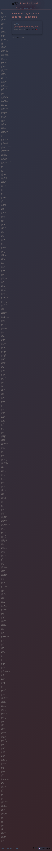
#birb (2, 223)
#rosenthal (3, 683)
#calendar (3, 252)
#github (2, 409)
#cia (2, 271)
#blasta (2, 231)
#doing (2, 332)
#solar (2, 717)
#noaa (2, 571)
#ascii (2, 208)
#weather (3, 805)
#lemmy (3, 486)
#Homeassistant (4, 90)
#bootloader (3, 242)
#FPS (2, 70)
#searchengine (4, 697)
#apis (2, 200)
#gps (2, 424)
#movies (3, 551)
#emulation (21, 29)
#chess (2, 267)
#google (3, 421)
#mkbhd (3, 541)
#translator (3, 772)
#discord (3, 329)
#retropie (3, 675)
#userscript (3, 793)
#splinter (3, 724)
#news (2, 568)
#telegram (3, 749)
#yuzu (2, 839)
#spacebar (3, 722)
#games (3, 400)
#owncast (3, 590)
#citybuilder (3, 275)
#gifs (2, 406)
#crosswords (4, 304)
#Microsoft (3, 119)
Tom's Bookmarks (26, 3)
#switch (21, 31)
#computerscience (5, 297)
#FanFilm (3, 71)
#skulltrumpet (4, 708)
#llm (2, 501)
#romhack (3, 682)
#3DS (2, 20)
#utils (2, 797)
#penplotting (4, 606)
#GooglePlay (4, 88)
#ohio (2, 581)
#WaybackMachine (5, 179)
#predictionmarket (5, 636)
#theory (2, 757)
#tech (2, 748)
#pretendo (3, 639)
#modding (3, 547)
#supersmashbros (5, 741)
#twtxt (2, 783)
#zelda (2, 840)
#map (2, 509)
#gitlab (2, 410)
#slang (2, 709)
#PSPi (2, 138)
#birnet (2, 228)
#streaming (3, 739)
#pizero (2, 617)
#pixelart (3, 614)
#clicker (3, 283)
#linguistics (3, 490)
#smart (2, 712)
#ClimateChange (4, 51)
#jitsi (2, 474)
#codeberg (3, 287)
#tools (2, 767)
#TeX (2, 166)
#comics (3, 293)
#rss (2, 686)
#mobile (3, 544)
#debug (2, 314)
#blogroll (3, 235)
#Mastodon (3, 115)
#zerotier (3, 841)
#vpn (2, 802)
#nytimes (3, 579)
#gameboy (3, 396)
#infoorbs (3, 454)
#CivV (2, 48)
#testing (3, 755)
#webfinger (3, 812)
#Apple (2, 36)
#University (3, 174)
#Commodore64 (4, 54)
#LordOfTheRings (5, 108)
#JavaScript (3, 100)
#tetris (2, 756)
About (21, 8)
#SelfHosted (4, 155)
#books (2, 240)
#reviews (3, 678)
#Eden (2, 63)
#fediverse (3, 369)
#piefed (2, 613)
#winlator (3, 825)
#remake (3, 666)
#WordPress (3, 181)
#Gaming (3, 84)
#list (2, 495)
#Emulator (3, 67)
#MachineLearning (5, 111)
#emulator (3, 352)
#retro (2, 670)
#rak (2, 659)
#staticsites (3, 732)
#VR (2, 175)
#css (2, 305)
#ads (2, 190)
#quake (2, 656)
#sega (2, 699)
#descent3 (3, 324)
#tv (1, 778)
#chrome (3, 270)
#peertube (3, 604)
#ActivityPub (4, 32)
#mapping (3, 510)
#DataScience (4, 61)
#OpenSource (4, 132)
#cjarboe (3, 277)
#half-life (3, 432)
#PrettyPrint (3, 140)
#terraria (3, 752)
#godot (2, 417)
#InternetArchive (4, 96)
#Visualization (4, 178)
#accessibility (4, 185)
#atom (2, 209)
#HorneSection (4, 92)
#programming (4, 641)
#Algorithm (3, 34)
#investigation (4, 464)
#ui (1, 790)
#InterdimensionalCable (6, 94)
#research (3, 668)
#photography (4, 609)
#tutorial (3, 776)
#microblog (3, 535)
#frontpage (3, 389)
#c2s (2, 251)
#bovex (2, 244)
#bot (2, 243)
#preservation (4, 637)
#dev (2, 327)
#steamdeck (3, 735)
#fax (2, 364)
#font (2, 378)
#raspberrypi (3, 660)
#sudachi (3, 740)
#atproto (3, 211)
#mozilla (3, 552)
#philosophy (3, 608)
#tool (2, 766)
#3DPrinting (3, 19)
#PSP (2, 136)
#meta (2, 533)
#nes (2, 563)
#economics (3, 343)
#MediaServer (4, 117)
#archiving (3, 205)
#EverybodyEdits (4, 69)
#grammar (3, 427)
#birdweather (4, 227)
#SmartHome (4, 158)
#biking (2, 221)
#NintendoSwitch (5, 125)
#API (2, 30)
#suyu (2, 743)
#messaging (3, 532)
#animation (3, 196)
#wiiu (2, 820)
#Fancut (3, 73)
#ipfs (2, 466)
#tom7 (2, 764)
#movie (2, 549)
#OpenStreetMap (5, 134)
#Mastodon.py (4, 116)
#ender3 (3, 356)
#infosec (3, 455)
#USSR (2, 173)
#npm (2, 578)
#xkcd (2, 833)
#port (2, 631)
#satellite (3, 690)
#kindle (2, 481)
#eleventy (3, 348)
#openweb (3, 587)
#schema (3, 694)
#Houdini (3, 93)
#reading (3, 663)
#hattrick (3, 437)
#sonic (2, 721)
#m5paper (3, 506)
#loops (2, 504)
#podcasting (3, 625)
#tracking (3, 770)
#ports (2, 633)
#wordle (3, 826)
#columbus (3, 290)
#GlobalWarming (4, 86)
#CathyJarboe (4, 46)
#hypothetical (4, 450)
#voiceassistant (4, 801)
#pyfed (2, 651)
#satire (2, 693)
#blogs (2, 236)
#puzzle (2, 647)
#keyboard (3, 479)
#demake (3, 323)
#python (3, 652)
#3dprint (3, 21)
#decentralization (5, 317)
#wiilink (2, 818)
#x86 (2, 829)
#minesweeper (4, 539)
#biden (2, 220)
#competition (4, 296)
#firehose (3, 374)
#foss (2, 385)
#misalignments (4, 540)
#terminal (3, 751)
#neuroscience (4, 567)
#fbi (2, 366)
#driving (3, 336)
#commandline (4, 294)
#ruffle (2, 687)
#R (1, 144)
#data (2, 309)
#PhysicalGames (4, 139)
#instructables (4, 458)
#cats (2, 258)
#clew (2, 281)
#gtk (2, 428)
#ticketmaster (4, 760)
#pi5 (2, 612)
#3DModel (3, 16)
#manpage (3, 508)
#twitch (2, 780)
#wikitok (3, 824)
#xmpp (2, 834)
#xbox (2, 830)
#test (2, 753)
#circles (3, 273)
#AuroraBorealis (4, 40)
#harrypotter (3, 436)
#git (2, 408)
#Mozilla (3, 120)
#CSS (2, 44)
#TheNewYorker (4, 169)
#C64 (2, 42)
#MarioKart (3, 113)
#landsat (3, 482)
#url (2, 791)
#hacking (3, 431)
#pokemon (3, 626)
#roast (2, 681)
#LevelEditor (4, 105)
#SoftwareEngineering (6, 161)
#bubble (3, 248)
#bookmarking (4, 239)
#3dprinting (3, 23)
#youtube (3, 837)
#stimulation (3, 736)
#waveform (3, 803)
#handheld (3, 435)
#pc (2, 599)
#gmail (2, 414)
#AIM (2, 28)
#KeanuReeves (4, 101)
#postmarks (3, 635)
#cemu (2, 260)
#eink (2, 346)
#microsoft (3, 536)
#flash (2, 375)
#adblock (3, 188)
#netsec (3, 566)
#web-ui (3, 809)
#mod (2, 545)
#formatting (3, 383)
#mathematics (4, 520)
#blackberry (3, 229)
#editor (2, 344)
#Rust (2, 151)
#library (2, 489)
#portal (2, 632)
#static (2, 730)
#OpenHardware (4, 131)
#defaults (3, 321)
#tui (2, 775)
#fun (2, 391)
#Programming (4, 142)
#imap (2, 451)
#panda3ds (3, 594)
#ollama (3, 582)
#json (2, 477)
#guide (2, 429)
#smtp (2, 714)
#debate (3, 313)
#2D (2, 13)
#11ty (2, 12)
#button (2, 250)
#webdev (3, 810)
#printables (3, 640)
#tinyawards (3, 763)
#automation (4, 215)
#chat (2, 263)
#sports (2, 725)
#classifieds (3, 279)
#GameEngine (4, 81)
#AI (2, 25)
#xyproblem (3, 836)
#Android (3, 35)
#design (3, 325)
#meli (2, 527)
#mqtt (2, 554)
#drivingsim (3, 337)
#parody (3, 597)
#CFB (2, 43)
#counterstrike (4, 302)
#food (2, 379)
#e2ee (2, 340)
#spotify (3, 726)
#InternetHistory (4, 97)
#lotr (2, 505)
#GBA (2, 78)
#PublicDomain (4, 143)
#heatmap (3, 439)
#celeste (3, 259)
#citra (2, 274)
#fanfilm (3, 363)
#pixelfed (3, 616)
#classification (4, 278)
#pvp (2, 648)
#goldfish (3, 420)
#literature (3, 497)
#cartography (4, 255)
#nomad (3, 572)
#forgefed (3, 381)
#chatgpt (3, 265)
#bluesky (3, 238)
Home (2, 848)
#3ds (2, 24)
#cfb (2, 262)
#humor (2, 447)
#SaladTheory (4, 152)
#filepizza (3, 370)
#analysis (3, 193)
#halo (2, 433)
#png (2, 622)
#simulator (3, 706)
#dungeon (3, 339)
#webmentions (4, 813)
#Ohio (2, 127)
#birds (2, 225)
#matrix (2, 521)
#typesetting (3, 786)
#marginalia (3, 512)
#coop (2, 301)
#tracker (3, 768)
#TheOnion (3, 170)
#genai (2, 404)
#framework (3, 387)
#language (3, 483)
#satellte (3, 691)
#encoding (3, 354)
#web (2, 807)
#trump (2, 774)
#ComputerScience (5, 55)
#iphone (3, 467)
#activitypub (3, 186)
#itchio (2, 470)
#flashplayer (4, 377)
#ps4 (2, 644)
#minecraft (3, 537)
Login (30, 8)
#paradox (3, 595)
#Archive (3, 38)
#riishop (2, 679)
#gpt (2, 425)
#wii (2, 817)
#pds (2, 601)
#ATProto (3, 31)
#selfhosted (3, 702)
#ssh (2, 729)
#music (2, 556)
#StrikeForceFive (4, 165)
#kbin (2, 478)
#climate (3, 286)
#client (2, 285)
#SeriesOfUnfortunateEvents (7, 156)
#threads (3, 759)
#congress (3, 298)
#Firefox (3, 75)
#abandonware (4, 183)
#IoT (2, 98)
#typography (4, 789)
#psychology (4, 645)
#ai (1, 192)
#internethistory (4, 462)
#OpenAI (3, 129)
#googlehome (4, 423)
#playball (3, 618)
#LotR (2, 109)
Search (26, 8)
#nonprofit (3, 575)
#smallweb (3, 710)
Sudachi (16, 23)
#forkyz (2, 382)
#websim (3, 814)
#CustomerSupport (5, 57)
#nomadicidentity (5, 574)
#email (2, 350)
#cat (2, 256)
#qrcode (3, 653)
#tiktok (2, 762)
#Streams (3, 163)
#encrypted (3, 355)
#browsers (3, 247)
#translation (3, 771)
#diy (2, 331)
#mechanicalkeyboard (6, 524)
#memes (3, 529)
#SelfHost (3, 154)
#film (2, 371)
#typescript (3, 784)
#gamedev (3, 398)
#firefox (3, 373)
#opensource (4, 586)
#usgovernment (4, 795)
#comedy (3, 292)
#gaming (3, 401)
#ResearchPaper (4, 148)
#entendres (3, 358)
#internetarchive (4, 460)
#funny (2, 393)
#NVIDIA (3, 123)
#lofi (2, 502)
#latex (2, 485)
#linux (2, 494)
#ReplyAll (3, 147)
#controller (3, 300)
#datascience (4, 312)
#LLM (2, 104)
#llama (2, 500)
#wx (2, 828)
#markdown (3, 514)
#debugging (3, 316)
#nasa (2, 560)
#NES (2, 121)
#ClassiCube (4, 50)
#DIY (2, 58)
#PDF (2, 135)
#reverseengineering (5, 676)
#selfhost (3, 701)
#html (2, 446)
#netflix (2, 564)
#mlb (2, 543)
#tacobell (3, 747)
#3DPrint (3, 17)
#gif (2, 405)
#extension (3, 360)
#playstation (3, 620)
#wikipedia (3, 822)
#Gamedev (3, 82)
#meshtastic (3, 531)
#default (3, 320)
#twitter (2, 782)
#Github (2, 85)
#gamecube (3, 397)
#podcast (3, 624)
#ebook (2, 342)
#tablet (2, 745)
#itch (2, 468)
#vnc (2, 799)
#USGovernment (4, 171)
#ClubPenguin (4, 52)
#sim (2, 705)
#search (3, 695)
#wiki (2, 821)
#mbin (2, 522)
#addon (2, 189)
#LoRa (2, 107)
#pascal (3, 598)
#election (3, 347)
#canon (2, 254)
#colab (2, 289)
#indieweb (3, 452)
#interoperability (4, 463)
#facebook (3, 362)
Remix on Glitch (44, 848)
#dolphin (3, 333)
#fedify (2, 367)
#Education (3, 65)
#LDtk (2, 102)
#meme (2, 528)
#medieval (3, 525)
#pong (2, 629)
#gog (2, 418)
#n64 (2, 559)
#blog (2, 232)
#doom (2, 335)
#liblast (2, 487)
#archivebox (3, 204)
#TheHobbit (3, 167)
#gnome (3, 416)
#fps (2, 386)
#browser (3, 246)
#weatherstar (4, 806)
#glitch (2, 413)
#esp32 (2, 359)
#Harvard (3, 89)
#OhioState (3, 128)
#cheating (3, 266)
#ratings (3, 662)
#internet (3, 459)
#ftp (2, 390)
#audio (2, 213)
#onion (2, 585)
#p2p (2, 591)
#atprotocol (3, 212)
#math (2, 518)
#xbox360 (3, 832)
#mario (2, 513)
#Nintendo (3, 124)
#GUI (2, 79)
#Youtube (3, 182)
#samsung (3, 689)
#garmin (3, 402)
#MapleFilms (4, 112)
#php (2, 610)
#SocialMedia (4, 159)
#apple (2, 201)
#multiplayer (3, 555)
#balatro (3, 217)
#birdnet (3, 224)
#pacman (3, 593)
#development (4, 328)
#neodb (2, 562)
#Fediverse (3, 74)
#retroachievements (5, 671)
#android (16, 29)
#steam (2, 733)
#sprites (3, 728)
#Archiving (3, 39)
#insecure (3, 456)
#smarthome (4, 713)
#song (2, 720)
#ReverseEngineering (5, 150)
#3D (2, 15)
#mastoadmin (4, 516)
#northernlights (4, 577)
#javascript (3, 471)
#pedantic (3, 602)
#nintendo (3, 570)
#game (2, 394)
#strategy (3, 737)
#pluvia (2, 621)
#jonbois (3, 475)
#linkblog (3, 493)
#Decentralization (5, 62)
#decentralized (4, 319)
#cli (2, 282)
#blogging (3, 233)
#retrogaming (4, 672)
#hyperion (3, 448)
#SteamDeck (4, 162)
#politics (3, 628)
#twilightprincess (5, 779)
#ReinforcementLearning (6, 146)
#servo (2, 703)
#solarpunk (3, 718)
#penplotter (3, 605)
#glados (3, 412)
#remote (3, 667)
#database (3, 310)
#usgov (2, 794)
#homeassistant (4, 443)
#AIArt (2, 27)
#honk (2, 444)
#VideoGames (4, 177)
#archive (3, 202)
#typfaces (3, 787)
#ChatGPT (3, 47)
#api (2, 198)
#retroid (2, 674)
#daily (2, 308)
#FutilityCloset (4, 77)
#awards (3, 216)
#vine (2, 798)
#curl (2, 306)
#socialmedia (4, 716)
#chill (2, 269)
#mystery (3, 558)
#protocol (3, 643)
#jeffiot (2, 473)
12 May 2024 (16, 24)
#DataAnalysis (4, 59)
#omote (2, 583)
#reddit (2, 664)
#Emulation (3, 66)
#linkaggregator (4, 491)
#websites (3, 816)
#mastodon (3, 517)
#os (2, 589)
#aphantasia (3, 197)
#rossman (3, 685)
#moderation (4, 548)
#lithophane (3, 498)
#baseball (3, 219)
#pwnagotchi (4, 649)
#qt (2, 655)
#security (3, 698)
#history (3, 440)
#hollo (2, 441)
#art (2, 206)
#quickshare (3, 658)
